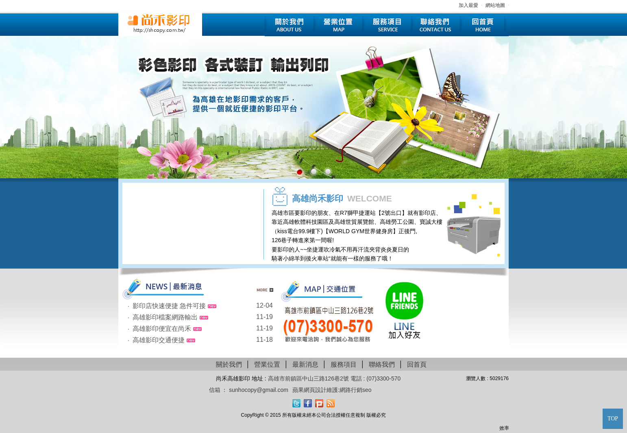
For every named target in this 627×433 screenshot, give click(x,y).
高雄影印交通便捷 (159, 340)
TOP (612, 419)
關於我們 (289, 25)
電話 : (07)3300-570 (376, 378)
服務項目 (386, 25)
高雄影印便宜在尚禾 (162, 328)
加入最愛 (468, 5)
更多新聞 (265, 290)
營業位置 (338, 25)
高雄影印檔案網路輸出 (165, 317)
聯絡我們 (435, 25)
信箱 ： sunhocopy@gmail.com (249, 390)
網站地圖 (495, 5)
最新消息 (305, 364)
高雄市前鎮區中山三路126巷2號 (309, 378)
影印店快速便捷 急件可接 (169, 305)
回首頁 (484, 25)
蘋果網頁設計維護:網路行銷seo (331, 390)
